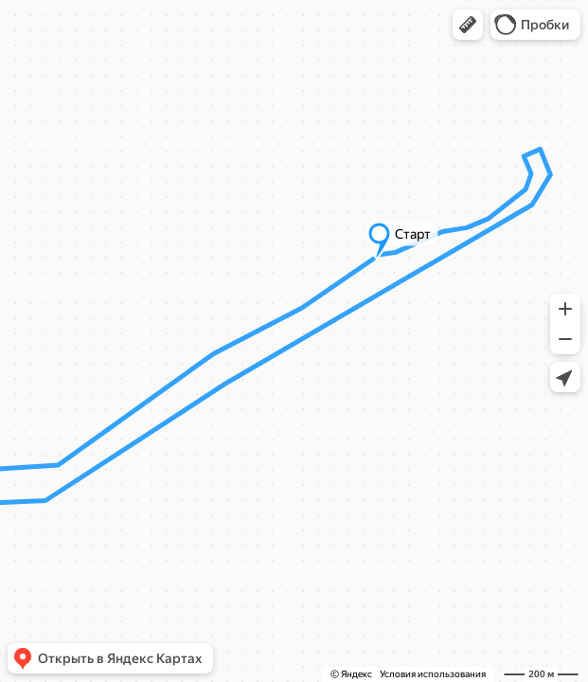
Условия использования (433, 674)
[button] (468, 24)
